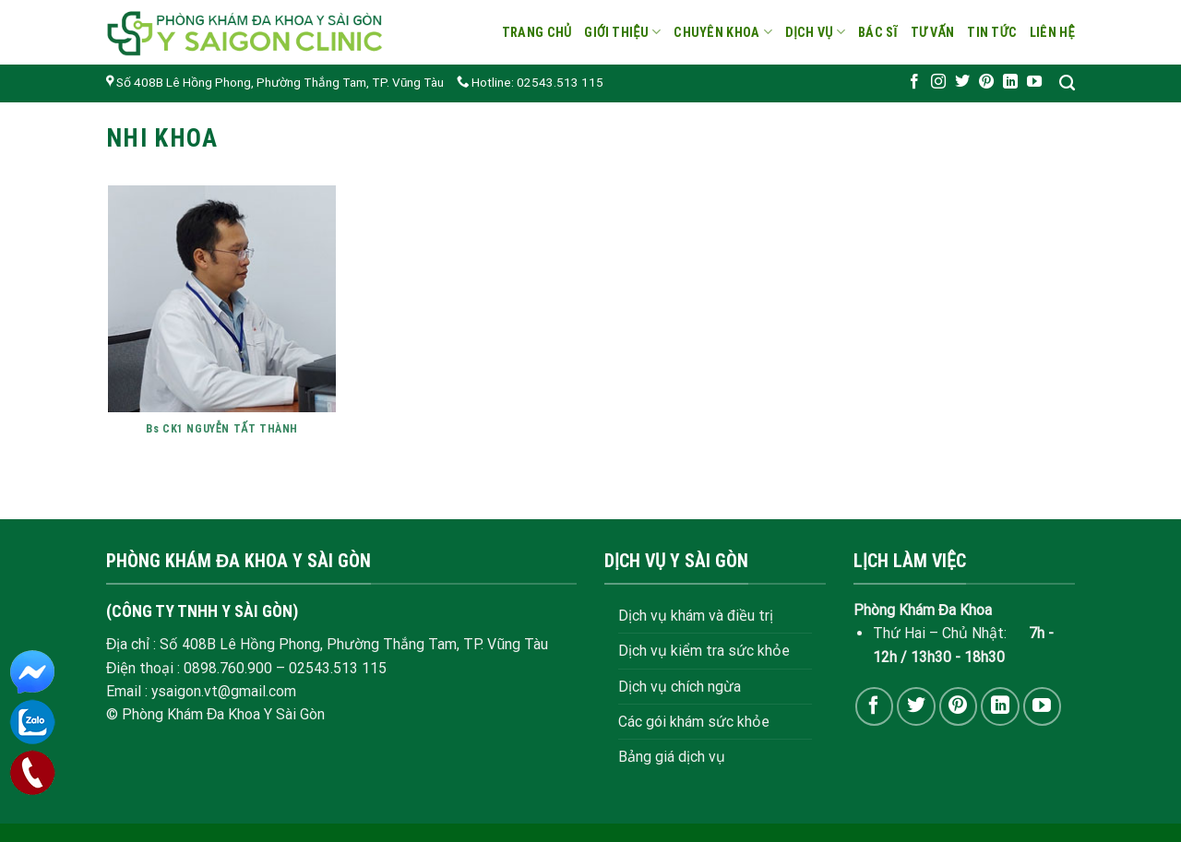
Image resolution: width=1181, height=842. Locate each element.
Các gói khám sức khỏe (693, 721)
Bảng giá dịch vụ (671, 756)
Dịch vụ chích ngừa (679, 686)
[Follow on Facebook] (914, 82)
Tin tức (992, 32)
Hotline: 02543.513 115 (530, 82)
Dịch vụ (815, 32)
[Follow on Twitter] (962, 82)
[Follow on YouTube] (1034, 82)
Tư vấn (933, 32)
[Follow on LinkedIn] (1010, 82)
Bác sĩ (878, 32)
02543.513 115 (338, 668)
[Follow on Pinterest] (986, 82)
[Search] (1067, 83)
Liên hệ (1052, 32)
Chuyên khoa (723, 32)
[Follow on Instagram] (938, 82)
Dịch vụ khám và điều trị (695, 615)
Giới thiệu (622, 32)
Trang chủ (537, 32)
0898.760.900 (228, 668)
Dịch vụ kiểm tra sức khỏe (704, 650)
